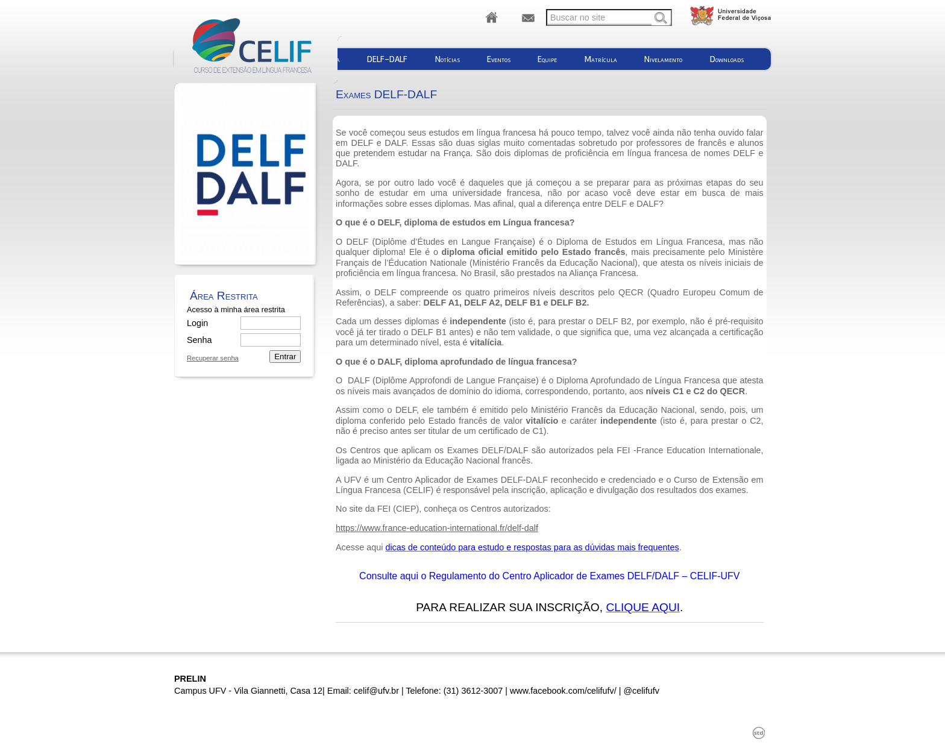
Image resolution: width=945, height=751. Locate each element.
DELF (362, 143)
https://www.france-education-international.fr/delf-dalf (437, 528)
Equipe (547, 59)
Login (197, 323)
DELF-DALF (387, 59)
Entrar (285, 356)
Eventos (498, 59)
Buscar (660, 18)
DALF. (396, 143)
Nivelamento (663, 59)
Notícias (447, 59)
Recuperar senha (213, 358)
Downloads (727, 59)
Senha (199, 340)
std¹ (759, 733)
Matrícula (601, 59)
